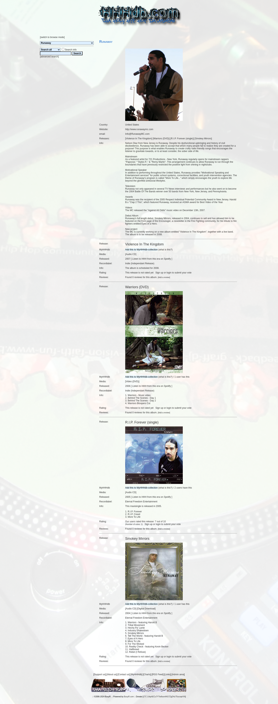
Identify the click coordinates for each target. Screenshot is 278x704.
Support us (99, 674)
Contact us (123, 674)
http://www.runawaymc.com (139, 129)
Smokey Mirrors (203, 138)
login (168, 272)
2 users (178, 487)
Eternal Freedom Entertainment (141, 501)
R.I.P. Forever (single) (182, 138)
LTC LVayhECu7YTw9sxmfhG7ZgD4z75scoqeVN (164, 697)
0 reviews (137, 277)
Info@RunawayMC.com (137, 134)
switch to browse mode (52, 37)
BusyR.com (129, 697)
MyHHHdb (136, 674)
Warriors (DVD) (161, 138)
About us (111, 674)
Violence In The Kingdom (138, 138)
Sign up (159, 272)
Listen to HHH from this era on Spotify (151, 259)
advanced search (49, 56)
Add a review (164, 277)
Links (167, 674)
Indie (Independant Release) (139, 263)
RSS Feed (157, 674)
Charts (147, 674)
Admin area (178, 674)
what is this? (165, 249)
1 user (178, 377)
